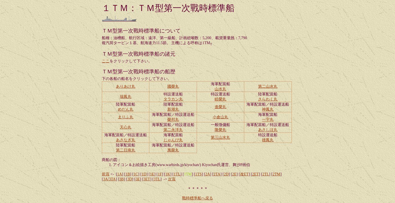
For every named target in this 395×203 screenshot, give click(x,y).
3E (138, 179)
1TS (198, 174)
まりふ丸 (125, 117)
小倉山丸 (220, 117)
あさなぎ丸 (125, 140)
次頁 (172, 179)
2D (226, 174)
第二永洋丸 (173, 130)
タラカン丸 (173, 99)
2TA (217, 174)
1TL (177, 174)
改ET (244, 174)
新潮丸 (173, 109)
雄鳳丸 (268, 140)
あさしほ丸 (267, 130)
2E (234, 174)
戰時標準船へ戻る (197, 198)
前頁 (106, 174)
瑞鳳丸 (125, 97)
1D (144, 174)
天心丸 (125, 127)
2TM (276, 174)
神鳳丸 (268, 109)
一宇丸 (268, 119)
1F (160, 174)
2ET (255, 174)
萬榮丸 (173, 150)
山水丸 (220, 89)
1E (152, 174)
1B (128, 174)
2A (207, 174)
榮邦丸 (173, 119)
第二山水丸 (267, 86)
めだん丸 (125, 109)
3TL (157, 179)
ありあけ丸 (125, 86)
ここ (106, 61)
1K (167, 174)
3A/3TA (109, 179)
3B (121, 179)
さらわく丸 (267, 99)
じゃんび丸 (173, 140)
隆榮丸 (220, 130)
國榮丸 (173, 86)
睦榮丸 (220, 99)
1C (136, 174)
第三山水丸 (220, 137)
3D (129, 179)
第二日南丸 (125, 150)
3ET (147, 179)
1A (119, 174)
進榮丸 (220, 107)
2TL (265, 174)
